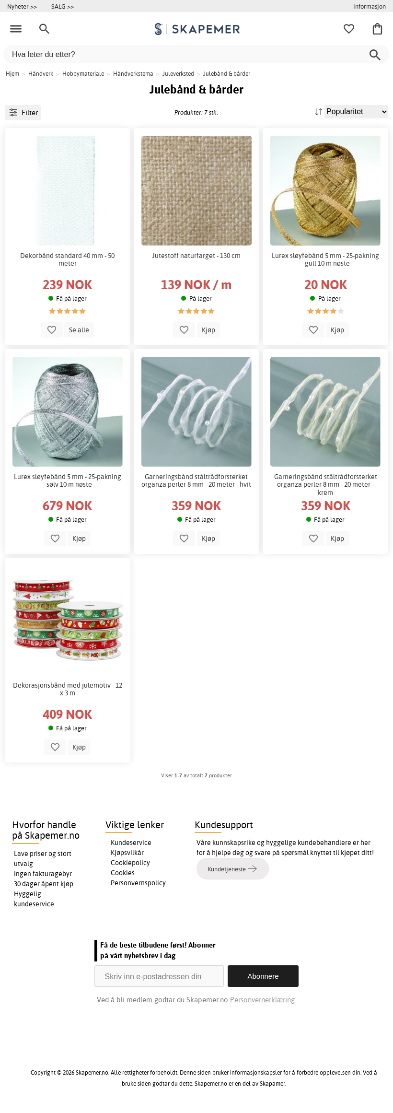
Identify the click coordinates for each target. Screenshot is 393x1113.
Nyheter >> (22, 6)
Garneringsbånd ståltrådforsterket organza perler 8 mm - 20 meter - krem (325, 484)
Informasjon (369, 6)
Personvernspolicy (138, 883)
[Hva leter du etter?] (196, 54)
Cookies (123, 872)
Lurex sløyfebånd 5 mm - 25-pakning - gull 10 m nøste (325, 259)
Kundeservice (131, 842)
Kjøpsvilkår (127, 852)
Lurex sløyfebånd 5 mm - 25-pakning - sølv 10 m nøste (67, 480)
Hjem (12, 73)
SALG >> (62, 6)
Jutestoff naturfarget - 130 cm (196, 255)
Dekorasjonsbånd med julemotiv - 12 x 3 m (67, 689)
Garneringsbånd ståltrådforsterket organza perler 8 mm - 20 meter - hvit (196, 480)
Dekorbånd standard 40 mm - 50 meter (67, 259)
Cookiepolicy (130, 862)
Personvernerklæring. (263, 999)
